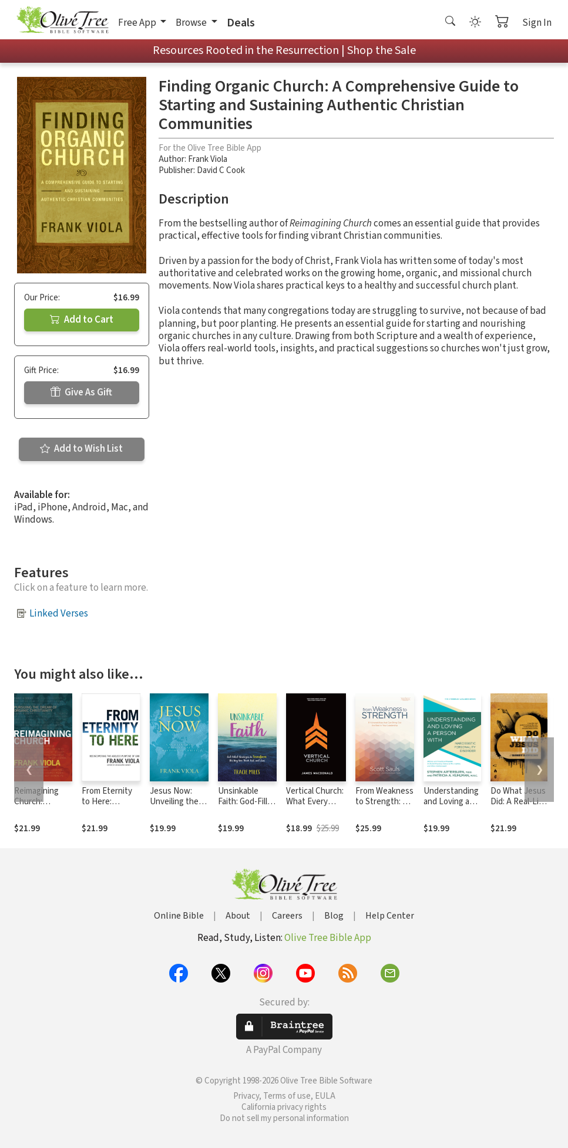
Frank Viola (207, 159)
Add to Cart (81, 320)
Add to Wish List (81, 449)
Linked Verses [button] (58, 614)
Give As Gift (81, 392)
